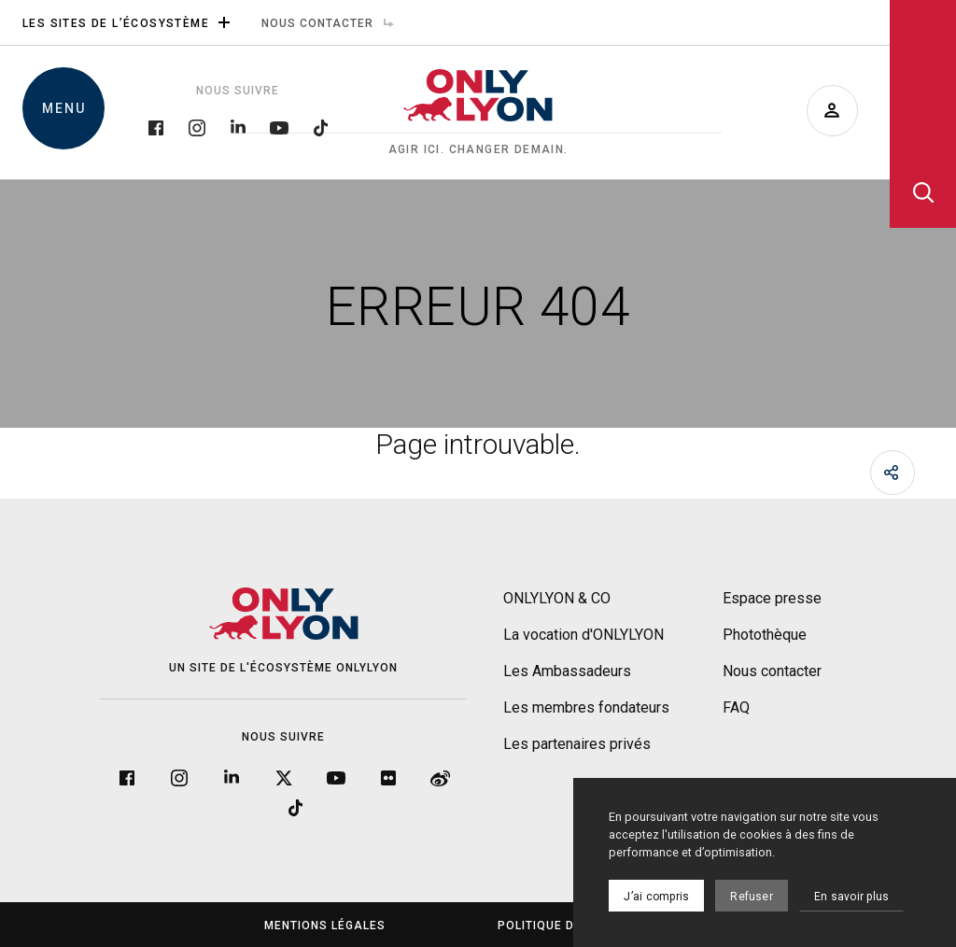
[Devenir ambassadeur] (832, 110)
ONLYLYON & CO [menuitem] (557, 598)
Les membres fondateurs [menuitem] (586, 707)
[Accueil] (478, 113)
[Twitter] (284, 777)
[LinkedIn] (238, 126)
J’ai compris (656, 896)
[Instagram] (197, 126)
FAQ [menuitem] (736, 707)
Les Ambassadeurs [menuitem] (567, 671)
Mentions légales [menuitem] (325, 925)
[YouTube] (279, 126)
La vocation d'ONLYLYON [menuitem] (583, 634)
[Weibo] (441, 777)
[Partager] (892, 472)
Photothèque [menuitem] (765, 634)
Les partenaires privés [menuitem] (577, 744)
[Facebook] (156, 126)
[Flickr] (388, 777)
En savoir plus (851, 896)
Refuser (751, 896)
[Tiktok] (320, 126)
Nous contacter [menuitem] (332, 23)
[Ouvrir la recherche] (923, 114)
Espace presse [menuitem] (772, 598)
